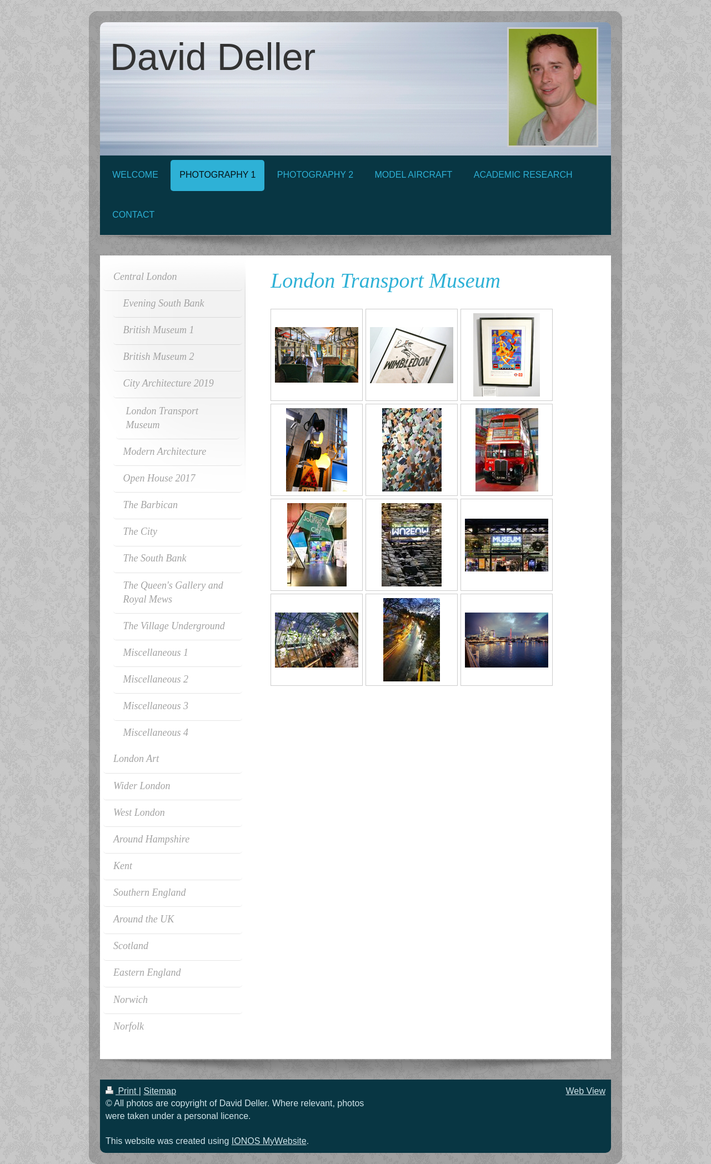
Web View (585, 1091)
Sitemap (159, 1091)
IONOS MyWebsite (269, 1141)
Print (122, 1091)
